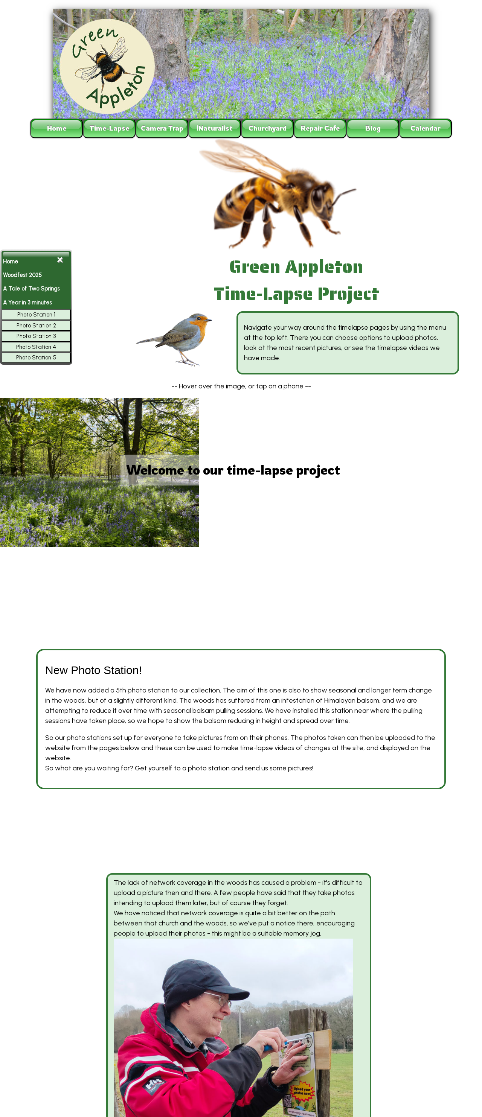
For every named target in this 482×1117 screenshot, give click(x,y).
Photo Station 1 (36, 314)
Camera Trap (162, 128)
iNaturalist (215, 128)
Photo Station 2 (36, 325)
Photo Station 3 (36, 336)
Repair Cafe (320, 128)
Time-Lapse (109, 128)
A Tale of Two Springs (31, 288)
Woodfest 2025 (22, 275)
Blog (373, 128)
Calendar (425, 128)
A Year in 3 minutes (27, 302)
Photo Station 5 (36, 357)
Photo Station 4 (36, 347)
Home (56, 128)
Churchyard (268, 128)
